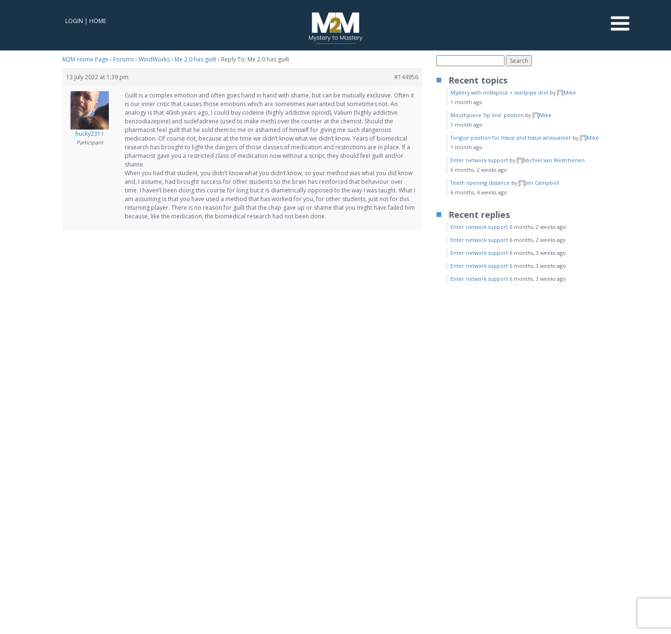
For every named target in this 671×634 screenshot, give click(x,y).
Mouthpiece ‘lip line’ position (487, 115)
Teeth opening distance (480, 182)
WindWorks (154, 59)
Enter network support (479, 160)
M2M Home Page (85, 59)
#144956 (406, 77)
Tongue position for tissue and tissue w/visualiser (510, 137)
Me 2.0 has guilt (195, 59)
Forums (123, 59)
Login (74, 21)
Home (97, 21)
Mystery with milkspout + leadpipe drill (499, 92)
